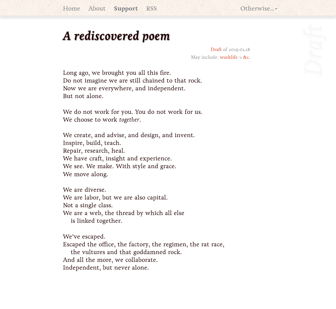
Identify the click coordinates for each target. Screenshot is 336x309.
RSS (151, 8)
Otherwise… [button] (258, 8)
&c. (246, 57)
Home (71, 8)
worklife (229, 57)
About (97, 8)
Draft (216, 49)
